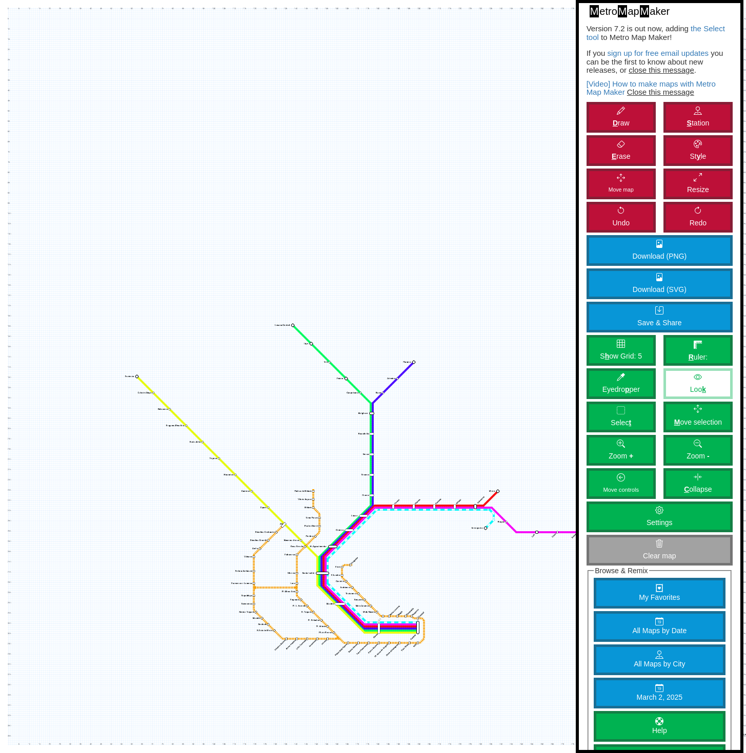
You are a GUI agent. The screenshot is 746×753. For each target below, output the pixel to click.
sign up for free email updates (658, 53)
